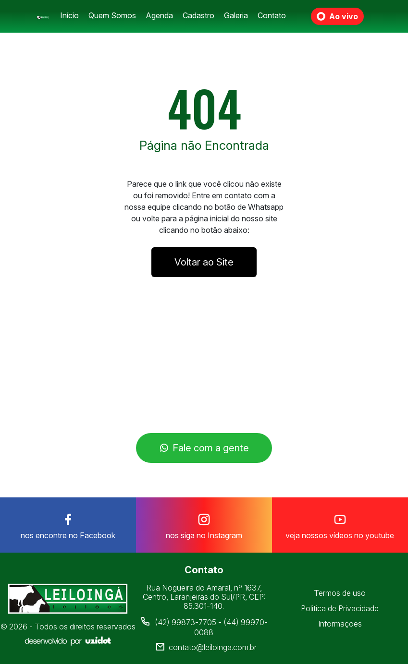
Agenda (159, 15)
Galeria (236, 15)
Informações (340, 623)
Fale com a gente (204, 448)
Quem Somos (112, 15)
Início (69, 15)
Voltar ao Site (204, 262)
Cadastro (198, 15)
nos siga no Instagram (204, 524)
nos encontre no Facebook (68, 524)
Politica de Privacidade (340, 608)
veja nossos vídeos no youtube (340, 524)
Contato (272, 15)
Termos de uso (340, 593)
